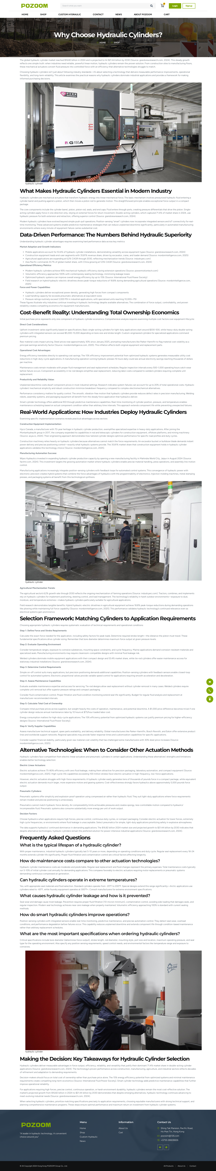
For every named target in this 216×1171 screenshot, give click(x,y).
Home (25, 14)
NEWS (118, 14)
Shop (43, 14)
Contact (98, 14)
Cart (167, 14)
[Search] (151, 6)
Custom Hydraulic (69, 14)
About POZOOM (143, 14)
